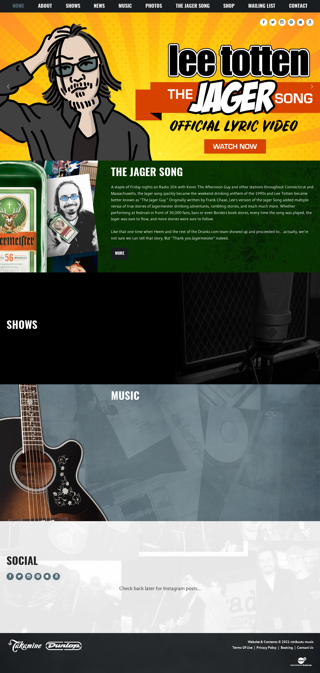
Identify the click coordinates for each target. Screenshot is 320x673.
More (119, 253)
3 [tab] (167, 154)
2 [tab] (160, 154)
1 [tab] (153, 154)
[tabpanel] (160, 86)
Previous (8, 86)
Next (312, 86)
